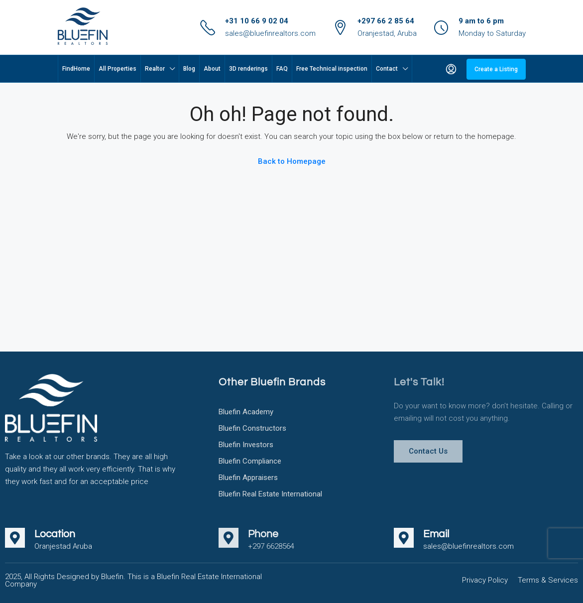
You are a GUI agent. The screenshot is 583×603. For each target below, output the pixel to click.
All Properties (117, 68)
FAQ (282, 68)
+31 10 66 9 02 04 (256, 20)
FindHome (76, 68)
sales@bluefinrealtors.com (270, 33)
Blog (189, 68)
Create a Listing (496, 69)
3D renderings (248, 68)
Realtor (155, 68)
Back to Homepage (292, 161)
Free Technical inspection (331, 68)
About (212, 68)
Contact (387, 68)
